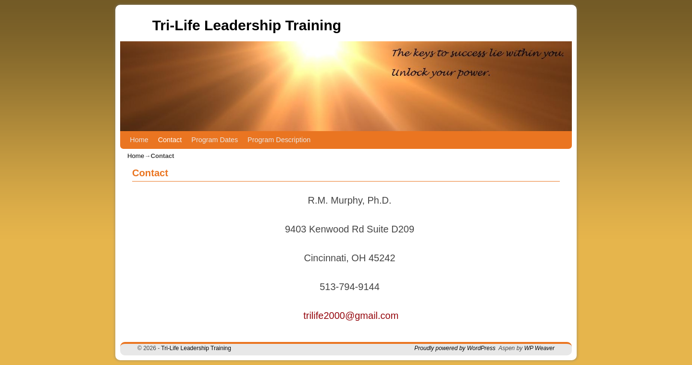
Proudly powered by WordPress (454, 348)
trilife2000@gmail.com (350, 315)
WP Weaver (539, 348)
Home (139, 140)
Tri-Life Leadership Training (246, 25)
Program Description (278, 140)
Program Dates (214, 140)
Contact (170, 140)
